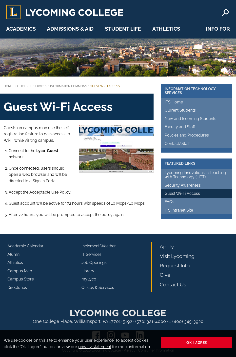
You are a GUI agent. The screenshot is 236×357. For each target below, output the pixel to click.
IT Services (38, 86)
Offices (21, 86)
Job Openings (94, 262)
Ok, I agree (196, 342)
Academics (21, 29)
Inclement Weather (98, 246)
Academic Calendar (25, 246)
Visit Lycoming (177, 256)
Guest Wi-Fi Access (182, 193)
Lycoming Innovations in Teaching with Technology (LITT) (195, 174)
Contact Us (173, 284)
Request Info (175, 265)
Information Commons (68, 86)
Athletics (166, 29)
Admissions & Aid (70, 29)
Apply (167, 246)
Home (8, 86)
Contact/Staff (177, 143)
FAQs (169, 201)
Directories (17, 287)
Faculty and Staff (180, 126)
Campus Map (19, 271)
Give (165, 275)
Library (87, 271)
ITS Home (174, 102)
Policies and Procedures (187, 135)
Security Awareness (183, 185)
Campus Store (20, 279)
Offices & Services (97, 287)
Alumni (13, 254)
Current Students (180, 110)
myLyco (88, 279)
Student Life (123, 29)
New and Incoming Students (190, 118)
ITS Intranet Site (179, 210)
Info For (218, 29)
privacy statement (94, 346)
